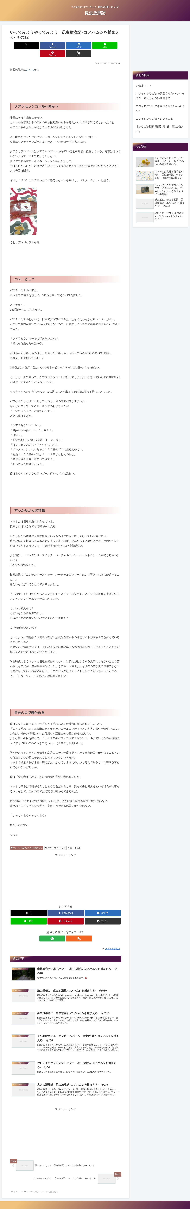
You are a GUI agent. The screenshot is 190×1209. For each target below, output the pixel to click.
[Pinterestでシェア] (94, 45)
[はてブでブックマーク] (56, 45)
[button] (112, 45)
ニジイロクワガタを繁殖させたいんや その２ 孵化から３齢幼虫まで (160, 96)
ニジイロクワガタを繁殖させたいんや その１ (160, 108)
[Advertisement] (33, 81)
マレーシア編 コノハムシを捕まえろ (26, 840)
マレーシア (60, 840)
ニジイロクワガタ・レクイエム (154, 118)
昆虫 (77, 840)
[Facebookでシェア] (37, 45)
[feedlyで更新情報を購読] (62, 930)
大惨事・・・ (144, 85)
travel (48, 840)
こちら (30, 61)
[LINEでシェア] (75, 45)
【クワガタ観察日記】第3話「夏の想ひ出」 (159, 129)
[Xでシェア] (19, 45)
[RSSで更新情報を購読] (69, 930)
